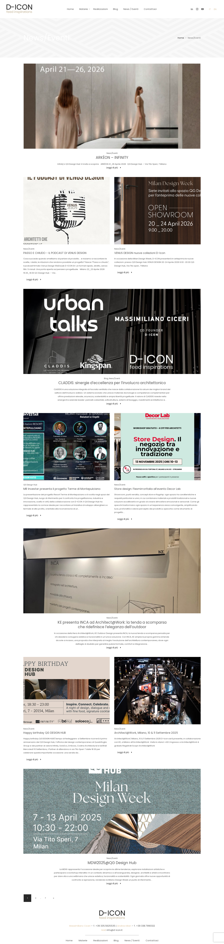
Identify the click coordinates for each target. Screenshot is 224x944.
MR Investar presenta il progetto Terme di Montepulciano (61, 489)
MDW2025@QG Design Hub (112, 862)
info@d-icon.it (115, 930)
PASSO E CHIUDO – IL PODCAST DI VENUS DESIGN (54, 253)
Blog (115, 9)
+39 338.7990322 (145, 925)
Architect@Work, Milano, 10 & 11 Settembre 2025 (146, 733)
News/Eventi (112, 153)
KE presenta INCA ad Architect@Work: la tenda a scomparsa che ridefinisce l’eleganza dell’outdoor (112, 624)
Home (70, 9)
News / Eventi (130, 9)
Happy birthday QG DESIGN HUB (44, 733)
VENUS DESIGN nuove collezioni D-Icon (139, 253)
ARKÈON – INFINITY (112, 157)
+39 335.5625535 (105, 925)
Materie (83, 9)
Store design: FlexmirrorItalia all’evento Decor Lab (147, 489)
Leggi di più (112, 167)
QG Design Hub (30, 484)
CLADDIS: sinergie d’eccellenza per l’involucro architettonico (112, 382)
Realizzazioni (100, 9)
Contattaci (150, 9)
